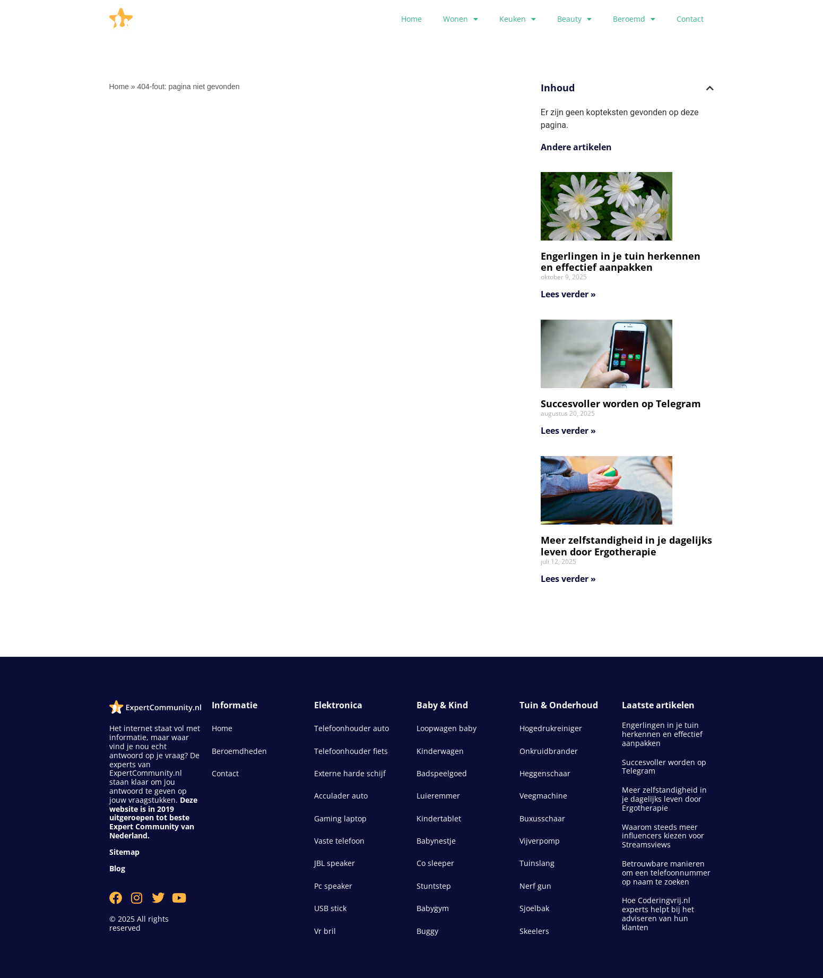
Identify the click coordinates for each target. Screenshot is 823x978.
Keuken (517, 19)
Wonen (460, 19)
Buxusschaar (542, 818)
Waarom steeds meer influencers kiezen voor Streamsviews (663, 836)
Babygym (433, 908)
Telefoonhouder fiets (351, 751)
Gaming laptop (340, 818)
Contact (690, 19)
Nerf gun (535, 886)
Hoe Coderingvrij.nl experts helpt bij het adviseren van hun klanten (658, 913)
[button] (710, 88)
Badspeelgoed (442, 773)
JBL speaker (334, 863)
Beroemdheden (239, 751)
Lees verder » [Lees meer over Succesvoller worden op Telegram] (568, 430)
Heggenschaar (544, 773)
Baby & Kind (442, 705)
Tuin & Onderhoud (558, 705)
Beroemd (634, 19)
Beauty (574, 19)
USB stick (330, 908)
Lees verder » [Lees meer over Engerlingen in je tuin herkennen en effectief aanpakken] (568, 294)
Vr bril (325, 931)
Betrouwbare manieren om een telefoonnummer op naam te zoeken (666, 873)
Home (411, 19)
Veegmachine (543, 796)
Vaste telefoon (339, 841)
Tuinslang (537, 863)
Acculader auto (341, 796)
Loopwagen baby (447, 728)
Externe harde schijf (350, 773)
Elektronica (338, 705)
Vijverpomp (539, 841)
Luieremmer (438, 796)
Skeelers (534, 931)
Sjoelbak (534, 908)
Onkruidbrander (548, 751)
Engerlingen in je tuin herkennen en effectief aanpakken (620, 262)
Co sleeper (435, 863)
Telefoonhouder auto (351, 728)
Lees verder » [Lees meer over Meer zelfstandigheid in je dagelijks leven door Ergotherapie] (568, 579)
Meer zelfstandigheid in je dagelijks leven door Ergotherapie (626, 546)
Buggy (427, 931)
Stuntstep (434, 886)
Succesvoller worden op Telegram (621, 403)
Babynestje (436, 841)
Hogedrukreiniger (550, 728)
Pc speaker (333, 886)
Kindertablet (439, 818)
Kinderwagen (440, 751)
